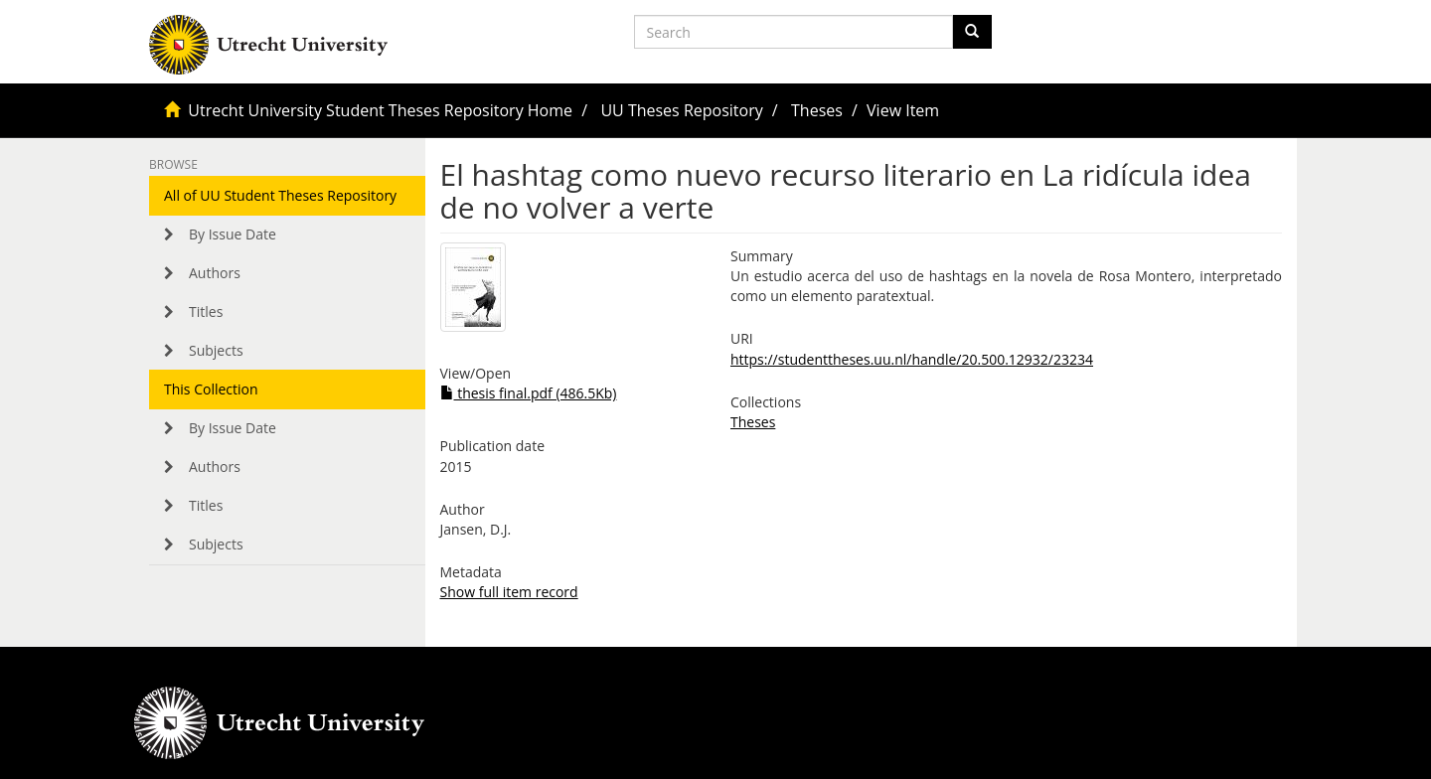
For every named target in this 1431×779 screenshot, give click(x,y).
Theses (817, 110)
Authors (214, 272)
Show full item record (509, 591)
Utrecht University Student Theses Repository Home (380, 110)
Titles (206, 311)
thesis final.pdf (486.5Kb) (528, 393)
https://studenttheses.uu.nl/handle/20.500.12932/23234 (911, 359)
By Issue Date (232, 234)
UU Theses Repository (681, 110)
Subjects (216, 350)
